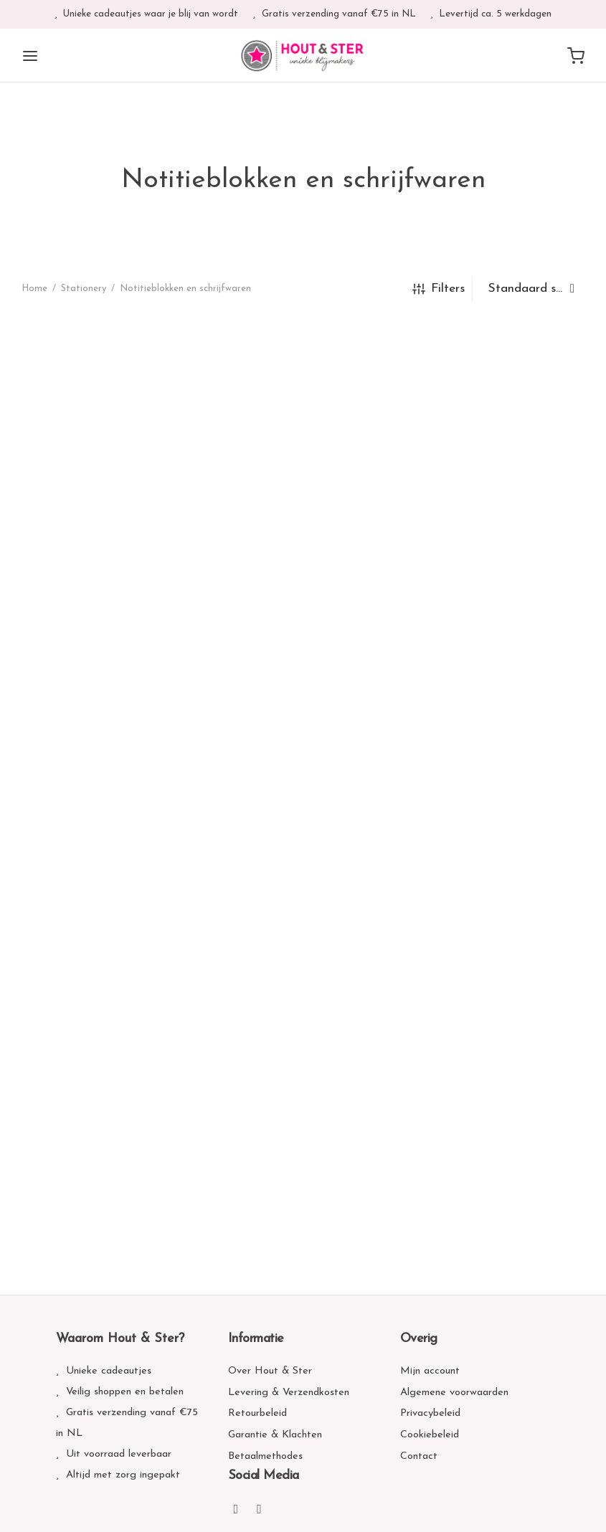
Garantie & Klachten (275, 1434)
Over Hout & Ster (270, 1371)
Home (34, 288)
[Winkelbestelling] (532, 288)
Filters (438, 288)
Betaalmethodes (265, 1456)
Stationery (83, 288)
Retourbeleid (257, 1413)
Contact (418, 1456)
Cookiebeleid (429, 1434)
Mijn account (430, 1371)
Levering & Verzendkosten (288, 1392)
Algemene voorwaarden (454, 1392)
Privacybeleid (430, 1413)
